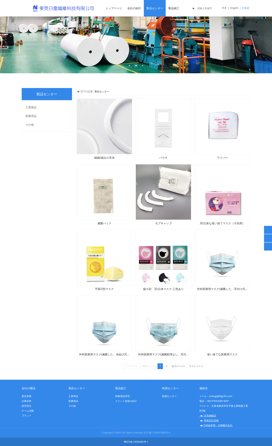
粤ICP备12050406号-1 (136, 441)
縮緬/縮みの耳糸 (104, 158)
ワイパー (222, 158)
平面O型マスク (104, 289)
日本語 (245, 8)
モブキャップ (163, 223)
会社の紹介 (134, 8)
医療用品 (31, 116)
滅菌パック (104, 223)
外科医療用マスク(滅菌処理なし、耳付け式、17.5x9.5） (173, 354)
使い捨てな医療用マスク (222, 354)
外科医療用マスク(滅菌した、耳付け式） (222, 289)
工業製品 (31, 107)
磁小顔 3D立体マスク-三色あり (163, 289)
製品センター (154, 8)
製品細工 (173, 8)
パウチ (163, 158)
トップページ (113, 8)
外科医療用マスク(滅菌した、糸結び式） (104, 354)
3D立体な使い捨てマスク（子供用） (222, 223)
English (234, 8)
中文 (224, 8)
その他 (30, 125)
